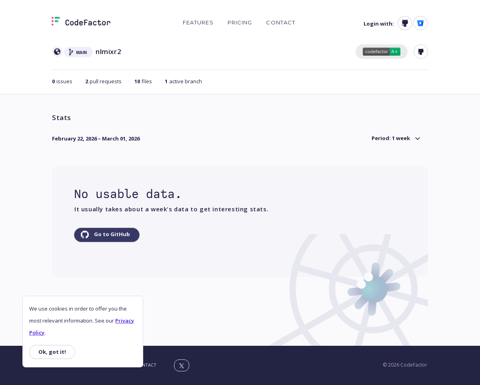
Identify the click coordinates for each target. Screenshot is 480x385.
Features (198, 22)
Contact (280, 22)
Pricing (240, 22)
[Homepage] (81, 23)
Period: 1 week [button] (391, 138)
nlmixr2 (108, 51)
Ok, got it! (52, 351)
